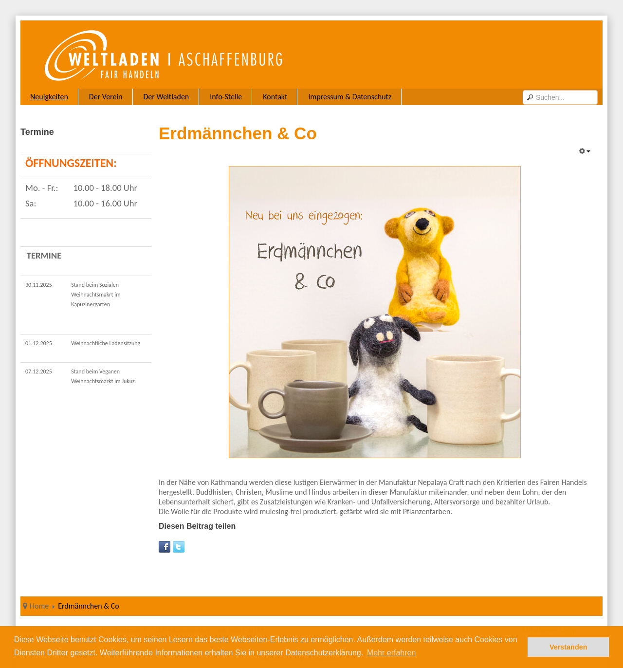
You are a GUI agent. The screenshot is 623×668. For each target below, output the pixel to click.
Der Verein (106, 96)
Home (39, 606)
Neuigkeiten (49, 96)
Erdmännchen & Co (238, 133)
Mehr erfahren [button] (391, 653)
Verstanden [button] (568, 647)
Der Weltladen (166, 96)
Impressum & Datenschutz (349, 96)
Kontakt (275, 96)
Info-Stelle (226, 96)
